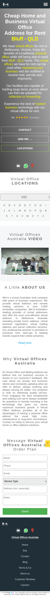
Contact (25, 556)
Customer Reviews (25, 579)
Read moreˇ (25, 344)
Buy (25, 550)
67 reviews (34, 117)
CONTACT (25, 129)
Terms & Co (25, 567)
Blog (25, 562)
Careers (25, 585)
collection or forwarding (24, 96)
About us (25, 573)
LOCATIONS (25, 148)
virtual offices (24, 46)
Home (25, 544)
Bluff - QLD (25, 39)
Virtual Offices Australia (30, 361)
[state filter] (25, 197)
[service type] (25, 481)
